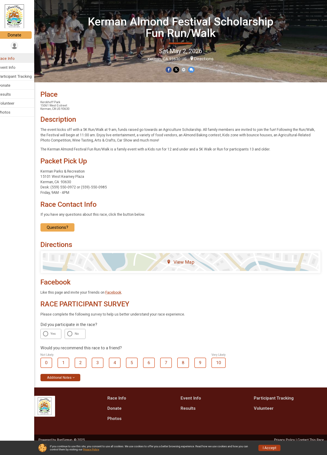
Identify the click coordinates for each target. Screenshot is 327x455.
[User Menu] (20, 46)
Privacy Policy (91, 449)
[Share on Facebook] (172, 69)
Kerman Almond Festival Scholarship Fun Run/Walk (183, 27)
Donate (20, 35)
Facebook (119, 299)
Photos (9, 112)
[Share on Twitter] (179, 69)
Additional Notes (65, 385)
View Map (183, 269)
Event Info (12, 67)
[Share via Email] (186, 69)
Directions (206, 58)
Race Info (11, 58)
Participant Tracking (20, 76)
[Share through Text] (193, 69)
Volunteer (11, 103)
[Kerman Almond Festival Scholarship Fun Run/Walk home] (19, 16)
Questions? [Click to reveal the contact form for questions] (63, 234)
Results (9, 94)
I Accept (269, 448)
